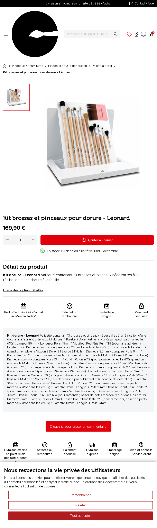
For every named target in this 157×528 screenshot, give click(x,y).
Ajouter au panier (97, 204)
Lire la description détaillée (23, 254)
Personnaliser (81, 495)
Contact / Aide (141, 3)
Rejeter (80, 505)
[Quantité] (20, 204)
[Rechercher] (94, 16)
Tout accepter (80, 516)
